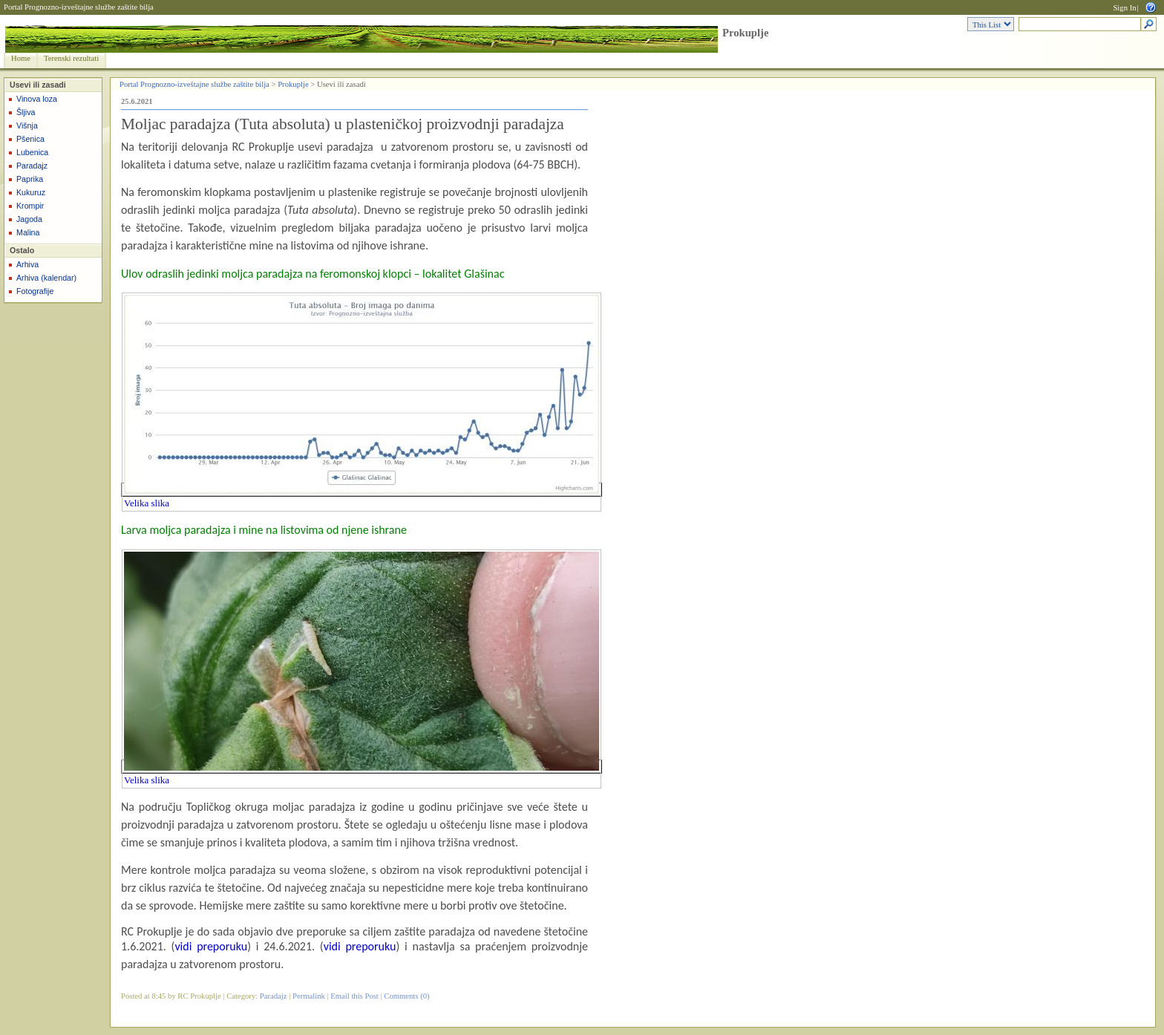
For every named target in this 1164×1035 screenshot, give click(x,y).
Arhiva (27, 264)
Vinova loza (36, 98)
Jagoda (29, 219)
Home (20, 58)
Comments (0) (406, 996)
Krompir (30, 205)
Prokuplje (745, 33)
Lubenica (32, 152)
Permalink (308, 996)
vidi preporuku (210, 946)
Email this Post (354, 996)
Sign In (1124, 8)
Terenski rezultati (71, 58)
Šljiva (25, 112)
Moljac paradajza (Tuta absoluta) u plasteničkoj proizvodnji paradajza (342, 124)
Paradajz (32, 165)
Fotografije (34, 291)
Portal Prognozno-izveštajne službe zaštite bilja (79, 7)
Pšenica (30, 138)
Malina (27, 232)
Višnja (27, 125)
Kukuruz (30, 192)
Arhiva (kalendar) (46, 277)
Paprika (29, 178)
